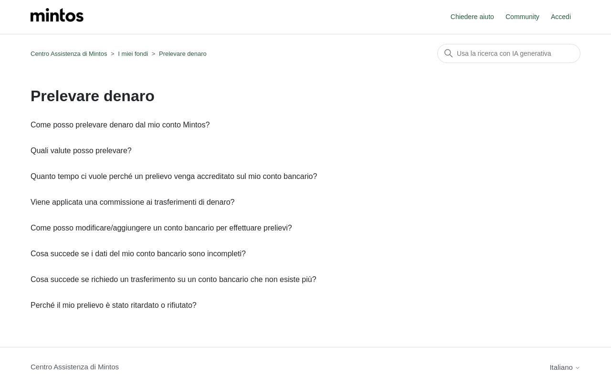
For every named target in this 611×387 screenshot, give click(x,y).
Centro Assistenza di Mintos (69, 53)
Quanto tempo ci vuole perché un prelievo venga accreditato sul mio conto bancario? (174, 176)
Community (522, 17)
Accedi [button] (561, 17)
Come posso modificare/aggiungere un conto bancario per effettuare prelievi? (161, 228)
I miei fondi (133, 53)
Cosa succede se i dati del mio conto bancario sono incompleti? (138, 254)
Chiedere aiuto (472, 17)
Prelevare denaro (183, 53)
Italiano (564, 367)
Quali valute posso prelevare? (81, 150)
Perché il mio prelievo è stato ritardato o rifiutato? (114, 305)
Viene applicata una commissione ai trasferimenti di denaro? (133, 202)
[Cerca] (508, 53)
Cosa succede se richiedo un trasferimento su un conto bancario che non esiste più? (173, 279)
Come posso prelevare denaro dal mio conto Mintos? (120, 125)
